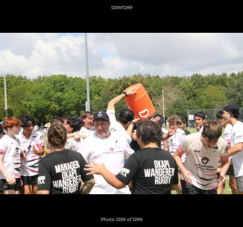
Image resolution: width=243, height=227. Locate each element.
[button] (235, 9)
